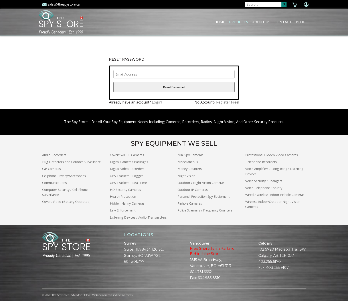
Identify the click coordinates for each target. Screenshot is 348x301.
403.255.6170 (269, 261)
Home (219, 22)
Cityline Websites (121, 295)
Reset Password (174, 87)
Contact (283, 22)
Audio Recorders (54, 155)
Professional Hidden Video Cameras (271, 155)
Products (238, 22)
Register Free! (227, 102)
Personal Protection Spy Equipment (204, 196)
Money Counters (190, 169)
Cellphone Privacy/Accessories (64, 176)
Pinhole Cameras (190, 203)
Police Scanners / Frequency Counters (205, 210)
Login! (157, 102)
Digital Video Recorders (127, 169)
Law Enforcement (123, 210)
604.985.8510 (209, 278)
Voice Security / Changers (263, 181)
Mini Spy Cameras (191, 155)
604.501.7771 (135, 261)
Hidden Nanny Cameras (127, 203)
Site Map (76, 295)
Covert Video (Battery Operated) (66, 201)
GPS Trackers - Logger (126, 176)
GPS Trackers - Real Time (128, 183)
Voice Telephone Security (263, 188)
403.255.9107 (277, 267)
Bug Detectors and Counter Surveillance (71, 162)
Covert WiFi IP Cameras (127, 155)
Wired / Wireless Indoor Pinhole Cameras (274, 195)
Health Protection (123, 196)
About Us (261, 22)
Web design (99, 295)
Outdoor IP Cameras (193, 189)
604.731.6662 (201, 272)
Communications (54, 183)
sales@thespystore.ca (61, 4)
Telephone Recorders (261, 162)
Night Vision (186, 176)
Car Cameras (51, 169)
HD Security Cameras (125, 189)
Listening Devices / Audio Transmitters (138, 217)
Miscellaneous (188, 162)
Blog (300, 22)
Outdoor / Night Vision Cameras (201, 183)
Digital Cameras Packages (129, 162)
